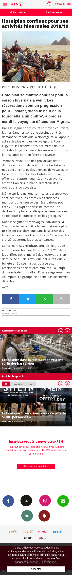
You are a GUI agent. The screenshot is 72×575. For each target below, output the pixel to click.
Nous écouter (64, 3)
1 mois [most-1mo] (30, 384)
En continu (18, 12)
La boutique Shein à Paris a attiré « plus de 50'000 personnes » (34, 415)
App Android (44, 515)
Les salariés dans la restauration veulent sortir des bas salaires (32, 361)
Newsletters (63, 500)
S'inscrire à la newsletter (36, 466)
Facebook (8, 500)
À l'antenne (54, 12)
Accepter (36, 569)
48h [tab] (5, 384)
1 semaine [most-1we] (17, 384)
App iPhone (27, 515)
